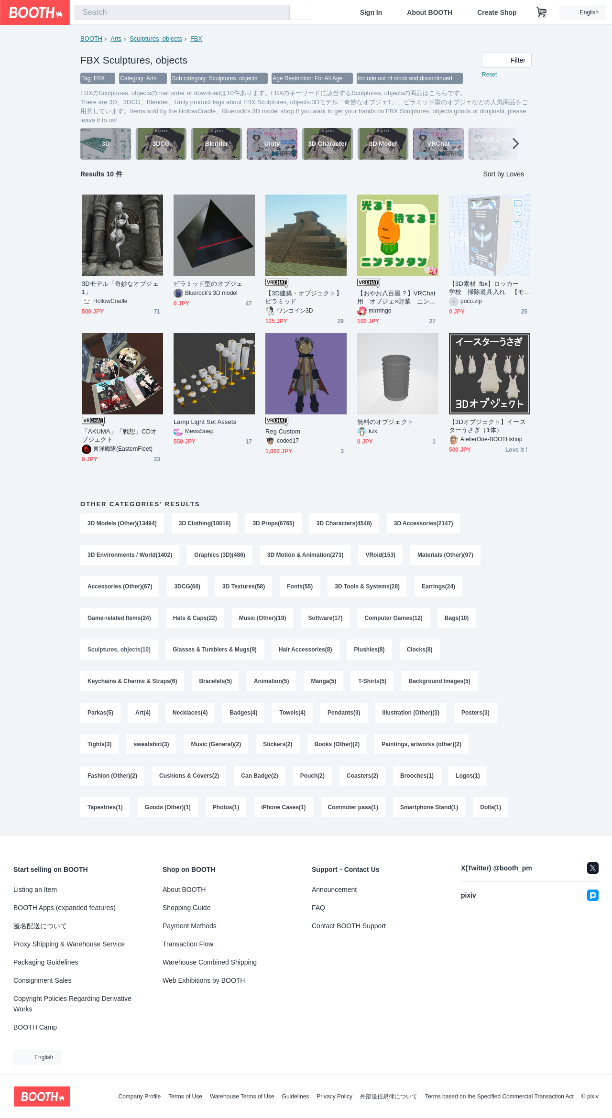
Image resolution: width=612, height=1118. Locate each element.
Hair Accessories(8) (305, 649)
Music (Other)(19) (262, 618)
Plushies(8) (369, 649)
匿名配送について (40, 926)
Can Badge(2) (259, 775)
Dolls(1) (490, 807)
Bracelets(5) (215, 681)
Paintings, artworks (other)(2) (421, 744)
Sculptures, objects (156, 38)
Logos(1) (468, 775)
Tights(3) (99, 744)
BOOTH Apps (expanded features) (64, 908)
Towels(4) (292, 712)
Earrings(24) (438, 586)
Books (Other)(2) (337, 744)
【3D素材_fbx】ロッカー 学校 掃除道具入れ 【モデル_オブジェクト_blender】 (487, 288)
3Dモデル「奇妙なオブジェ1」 (120, 287)
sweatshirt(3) (151, 744)
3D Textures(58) (243, 586)
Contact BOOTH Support (349, 926)
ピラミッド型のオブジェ (208, 283)
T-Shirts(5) (372, 681)
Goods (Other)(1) (168, 807)
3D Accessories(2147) (423, 523)
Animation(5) (271, 681)
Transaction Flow (188, 944)
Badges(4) (243, 712)
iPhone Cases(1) (283, 807)
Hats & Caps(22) (195, 618)
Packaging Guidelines (45, 962)
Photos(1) (226, 807)
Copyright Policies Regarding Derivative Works (72, 1004)
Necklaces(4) (190, 712)
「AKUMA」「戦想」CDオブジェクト (119, 435)
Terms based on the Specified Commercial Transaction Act (499, 1096)
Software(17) (325, 618)
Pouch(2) (312, 775)
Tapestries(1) (105, 807)
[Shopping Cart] (541, 12)
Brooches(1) (417, 775)
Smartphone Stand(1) (429, 807)
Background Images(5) (439, 681)
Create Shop (496, 12)
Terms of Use (185, 1096)
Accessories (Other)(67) (119, 586)
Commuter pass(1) (353, 807)
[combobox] (182, 12)
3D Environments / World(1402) (129, 555)
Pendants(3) (344, 712)
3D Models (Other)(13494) (122, 523)
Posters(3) (475, 712)
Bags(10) (457, 618)
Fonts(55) (300, 586)
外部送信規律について (388, 1096)
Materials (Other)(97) (445, 555)
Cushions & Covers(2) (189, 775)
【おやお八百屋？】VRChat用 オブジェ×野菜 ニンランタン (396, 297)
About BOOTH (429, 12)
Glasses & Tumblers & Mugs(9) (215, 649)
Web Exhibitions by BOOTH (204, 980)
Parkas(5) (100, 712)
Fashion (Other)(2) (112, 775)
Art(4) (143, 712)
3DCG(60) (187, 586)
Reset (489, 74)
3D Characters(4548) (344, 523)
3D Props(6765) (273, 523)
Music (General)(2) (216, 744)
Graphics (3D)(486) (219, 555)
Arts (115, 38)
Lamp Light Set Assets (205, 421)
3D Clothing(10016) (205, 523)
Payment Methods (190, 926)
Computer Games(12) (393, 618)
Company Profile (139, 1096)
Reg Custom (282, 431)
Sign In (371, 12)
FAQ (318, 908)
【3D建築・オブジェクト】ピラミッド (303, 297)
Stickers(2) (277, 744)
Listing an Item (35, 889)
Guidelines (295, 1096)
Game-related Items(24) (119, 618)
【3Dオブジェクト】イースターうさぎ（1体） (487, 426)
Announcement (334, 889)
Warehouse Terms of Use (242, 1096)
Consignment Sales (42, 980)
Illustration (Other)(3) (410, 712)
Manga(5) (323, 681)
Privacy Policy (334, 1096)
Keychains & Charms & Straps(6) (132, 681)
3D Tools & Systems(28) (367, 586)
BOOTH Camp (35, 1027)
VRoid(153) (380, 555)
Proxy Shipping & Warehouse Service (69, 944)
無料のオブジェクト (385, 421)
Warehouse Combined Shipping (210, 962)
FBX (196, 38)
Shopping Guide (186, 908)
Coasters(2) (362, 775)
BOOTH (91, 38)
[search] (280, 13)
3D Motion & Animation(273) (305, 555)
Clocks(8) (420, 649)
